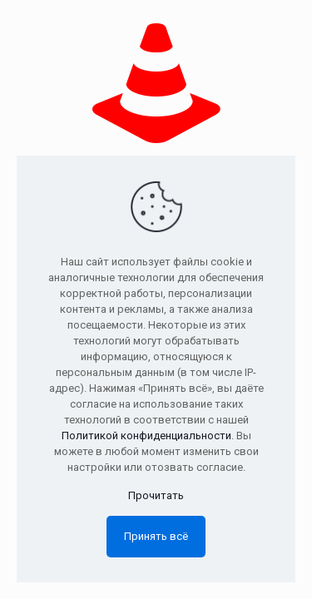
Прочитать (156, 495)
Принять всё (156, 536)
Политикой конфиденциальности (146, 435)
